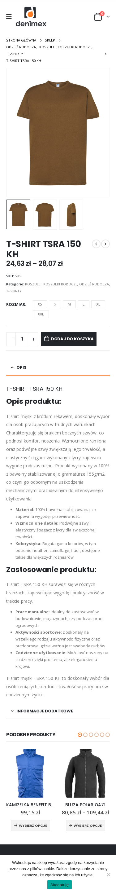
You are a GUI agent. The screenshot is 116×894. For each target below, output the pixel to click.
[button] (80, 734)
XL (98, 304)
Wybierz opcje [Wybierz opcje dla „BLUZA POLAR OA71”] (88, 825)
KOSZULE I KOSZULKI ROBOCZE (51, 284)
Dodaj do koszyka (72, 339)
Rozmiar (15, 304)
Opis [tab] (21, 367)
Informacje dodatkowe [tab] (44, 711)
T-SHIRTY (14, 290)
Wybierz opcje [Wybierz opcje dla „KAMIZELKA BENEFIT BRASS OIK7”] (33, 825)
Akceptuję (59, 885)
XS (40, 304)
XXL (41, 314)
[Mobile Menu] (11, 16)
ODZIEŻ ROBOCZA (94, 284)
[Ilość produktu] (22, 339)
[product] (30, 773)
